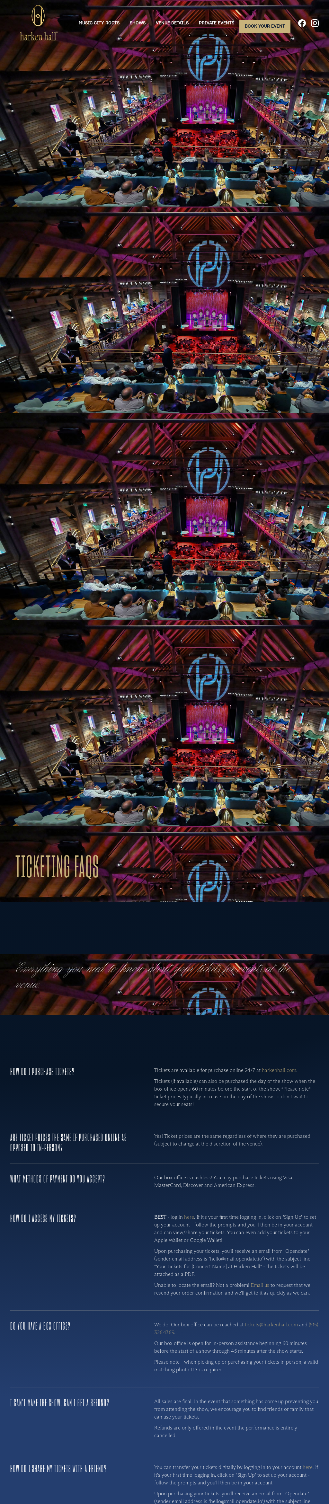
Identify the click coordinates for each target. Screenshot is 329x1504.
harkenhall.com (279, 1070)
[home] (38, 23)
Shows (138, 23)
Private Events (216, 23)
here (189, 1217)
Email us (260, 1285)
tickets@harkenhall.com (271, 1325)
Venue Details (172, 23)
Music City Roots (99, 23)
